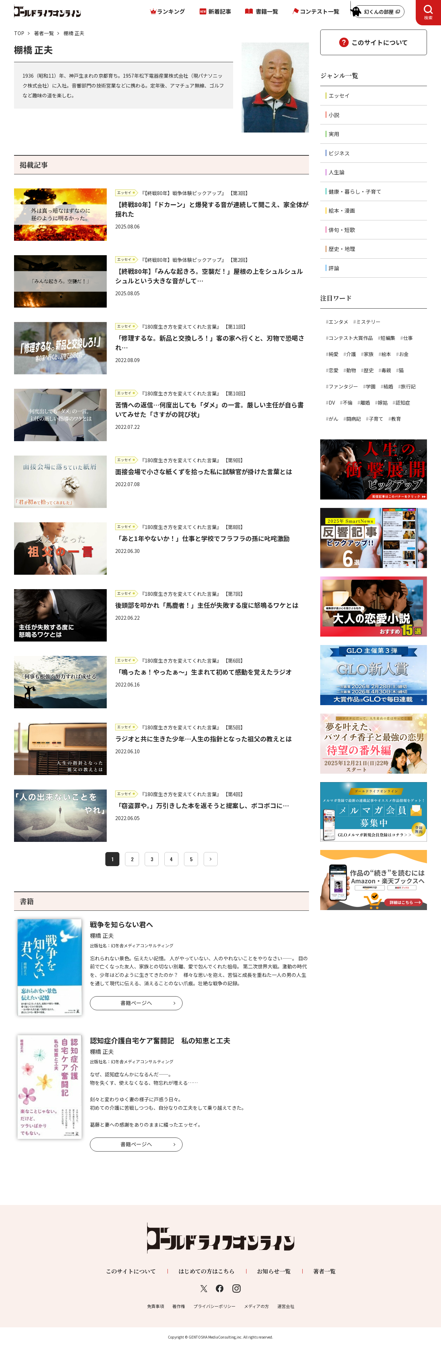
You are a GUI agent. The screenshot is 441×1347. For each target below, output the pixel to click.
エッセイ (339, 95)
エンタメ (338, 321)
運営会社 (285, 1306)
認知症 (402, 402)
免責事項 (155, 1306)
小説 (334, 114)
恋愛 (333, 370)
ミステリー (368, 321)
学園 (371, 386)
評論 (334, 268)
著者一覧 (44, 33)
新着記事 (220, 11)
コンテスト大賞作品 (351, 337)
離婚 (365, 402)
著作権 (178, 1306)
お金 (404, 353)
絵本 (386, 353)
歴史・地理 (342, 248)
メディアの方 (256, 1306)
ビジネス (339, 153)
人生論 (336, 172)
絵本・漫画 (342, 210)
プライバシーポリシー (214, 1306)
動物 (351, 370)
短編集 (388, 337)
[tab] (428, 12)
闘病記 (353, 418)
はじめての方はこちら (206, 1271)
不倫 (348, 402)
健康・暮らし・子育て (355, 191)
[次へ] (211, 859)
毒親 (386, 370)
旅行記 (408, 386)
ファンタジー (343, 386)
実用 (334, 133)
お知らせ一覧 (274, 1271)
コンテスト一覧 (319, 11)
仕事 (408, 337)
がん (333, 418)
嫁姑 (383, 402)
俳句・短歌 (342, 229)
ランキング (171, 11)
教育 (396, 418)
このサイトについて (379, 42)
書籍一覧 (267, 11)
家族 (369, 353)
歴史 (369, 370)
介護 (351, 353)
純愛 (333, 353)
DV (332, 402)
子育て (376, 418)
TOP (19, 33)
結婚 (388, 386)
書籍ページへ (136, 1002)
